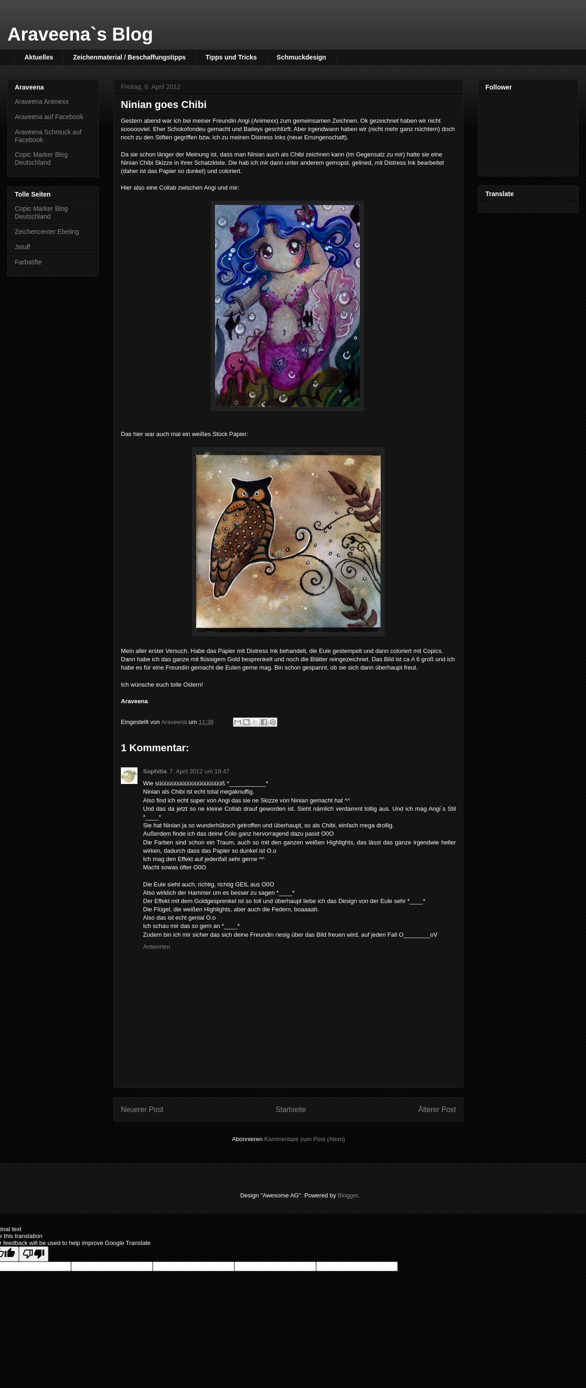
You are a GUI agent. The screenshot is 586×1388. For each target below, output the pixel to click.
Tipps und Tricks (231, 57)
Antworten (156, 946)
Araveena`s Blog (80, 34)
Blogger (348, 1195)
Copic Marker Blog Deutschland (41, 158)
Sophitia (155, 771)
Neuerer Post (142, 1109)
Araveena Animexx (42, 101)
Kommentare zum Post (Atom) (304, 1139)
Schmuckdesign (301, 57)
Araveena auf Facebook (49, 116)
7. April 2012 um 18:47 (199, 771)
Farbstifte (28, 262)
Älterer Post (437, 1109)
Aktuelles (38, 57)
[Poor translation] (33, 1254)
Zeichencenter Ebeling (47, 231)
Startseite (290, 1109)
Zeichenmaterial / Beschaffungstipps (129, 57)
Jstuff (22, 247)
